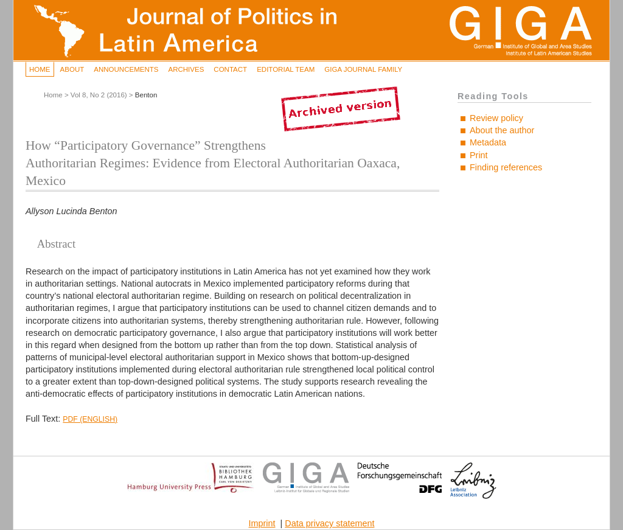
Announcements (126, 69)
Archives (186, 69)
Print (479, 155)
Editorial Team (286, 69)
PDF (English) (90, 419)
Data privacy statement (329, 523)
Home (39, 69)
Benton (146, 95)
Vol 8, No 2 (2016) (99, 95)
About (72, 69)
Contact (230, 69)
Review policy (496, 118)
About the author (502, 130)
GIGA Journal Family (363, 69)
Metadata (488, 142)
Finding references (506, 167)
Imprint (262, 523)
